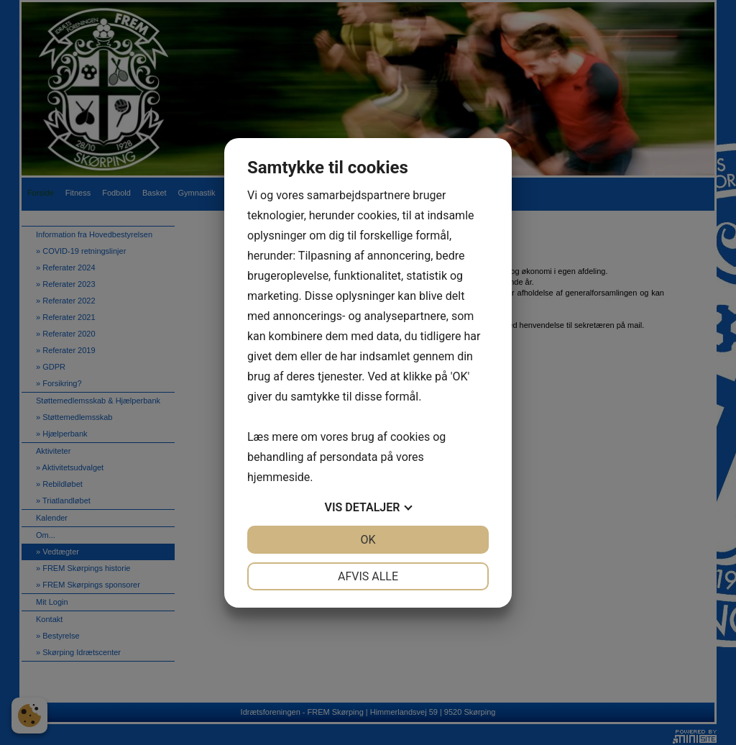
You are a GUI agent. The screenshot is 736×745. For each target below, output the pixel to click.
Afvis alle (368, 576)
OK (367, 540)
